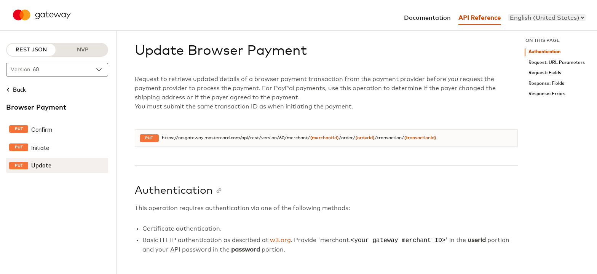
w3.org (280, 240)
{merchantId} (324, 138)
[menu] (547, 17)
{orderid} (365, 138)
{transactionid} (420, 138)
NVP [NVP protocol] (82, 50)
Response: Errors (546, 93)
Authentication (544, 51)
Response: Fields (546, 83)
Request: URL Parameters (556, 62)
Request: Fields (544, 72)
